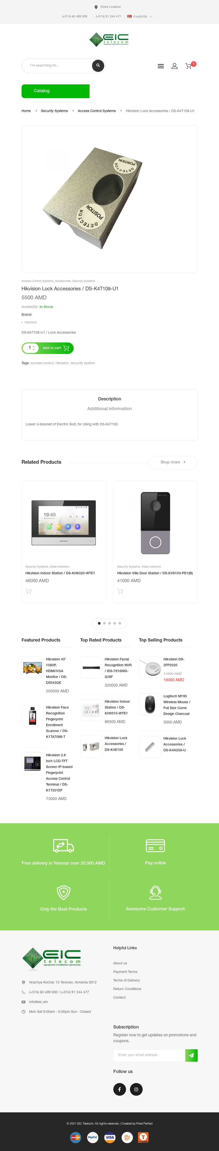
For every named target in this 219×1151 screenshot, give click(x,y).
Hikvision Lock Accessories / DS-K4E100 (116, 744)
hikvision (62, 363)
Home (26, 111)
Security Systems (54, 111)
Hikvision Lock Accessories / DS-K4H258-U (174, 744)
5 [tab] (119, 623)
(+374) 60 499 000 (74, 16)
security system (83, 363)
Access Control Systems (97, 111)
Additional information (109, 409)
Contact (119, 998)
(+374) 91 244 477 (108, 16)
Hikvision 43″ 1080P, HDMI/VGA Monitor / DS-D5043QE (56, 671)
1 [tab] (99, 623)
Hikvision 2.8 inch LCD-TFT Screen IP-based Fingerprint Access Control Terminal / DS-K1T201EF (59, 773)
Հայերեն (137, 16)
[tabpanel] (64, 542)
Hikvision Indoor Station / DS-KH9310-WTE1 (117, 707)
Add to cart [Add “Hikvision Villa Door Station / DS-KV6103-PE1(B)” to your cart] (120, 592)
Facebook (119, 1089)
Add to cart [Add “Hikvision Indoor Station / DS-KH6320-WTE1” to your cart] (28, 592)
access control (42, 363)
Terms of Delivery (126, 980)
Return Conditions (127, 989)
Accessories (63, 281)
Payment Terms (125, 972)
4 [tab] (114, 623)
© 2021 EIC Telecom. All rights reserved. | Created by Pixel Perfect (110, 1123)
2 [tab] (104, 623)
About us (120, 963)
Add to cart (52, 348)
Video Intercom (59, 566)
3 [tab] (109, 623)
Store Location (108, 7)
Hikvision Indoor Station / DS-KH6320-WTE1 (60, 573)
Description (109, 399)
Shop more (173, 462)
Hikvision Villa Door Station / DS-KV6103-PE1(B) (155, 573)
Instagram (136, 1089)
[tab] (110, 399)
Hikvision (31, 322)
